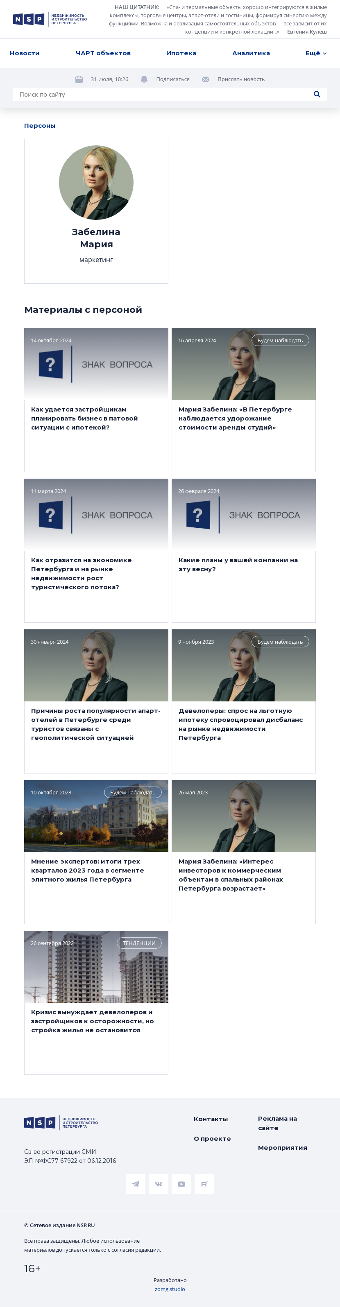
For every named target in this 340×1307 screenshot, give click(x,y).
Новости (25, 53)
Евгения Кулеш (307, 31)
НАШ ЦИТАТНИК (136, 7)
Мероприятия (282, 1147)
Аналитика (251, 53)
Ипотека (181, 53)
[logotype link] (50, 19)
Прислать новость (241, 79)
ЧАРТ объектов (103, 53)
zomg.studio (170, 1289)
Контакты (211, 1119)
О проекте (212, 1138)
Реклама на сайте (277, 1123)
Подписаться (173, 79)
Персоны (40, 125)
